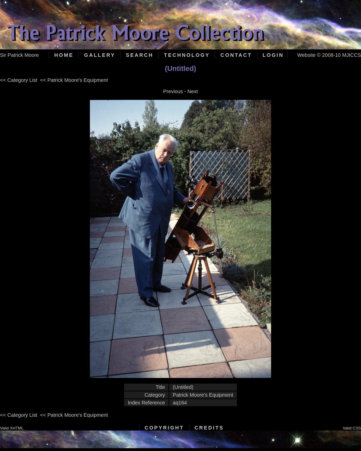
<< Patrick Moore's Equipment (74, 80)
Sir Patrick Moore (19, 55)
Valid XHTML (12, 428)
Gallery (99, 55)
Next (193, 91)
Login (273, 55)
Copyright (164, 428)
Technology (187, 55)
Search (139, 55)
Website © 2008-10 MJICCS (329, 55)
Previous (173, 91)
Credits (209, 428)
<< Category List (18, 80)
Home (64, 55)
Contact (236, 55)
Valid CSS (352, 428)
